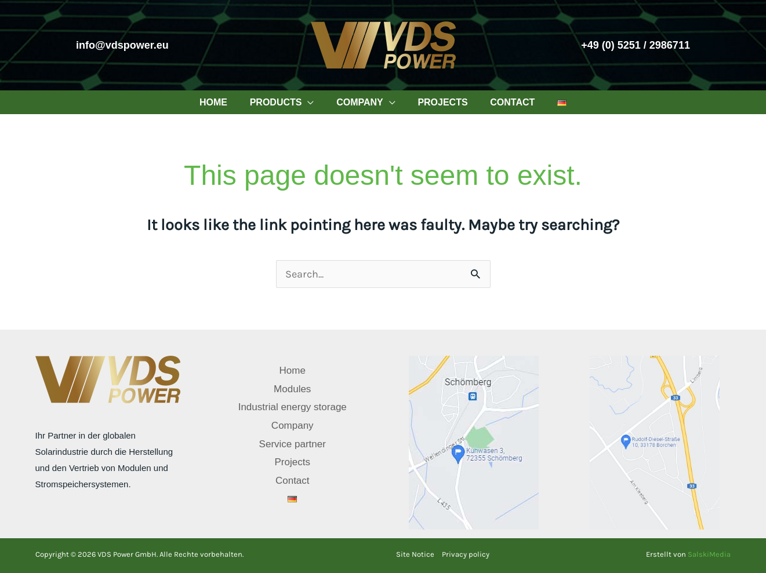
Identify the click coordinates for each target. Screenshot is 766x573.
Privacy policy (465, 554)
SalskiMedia (709, 554)
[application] (313, 102)
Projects (292, 462)
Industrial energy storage (292, 407)
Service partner (292, 444)
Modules (292, 389)
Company (292, 425)
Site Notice (415, 554)
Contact (292, 480)
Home (292, 370)
